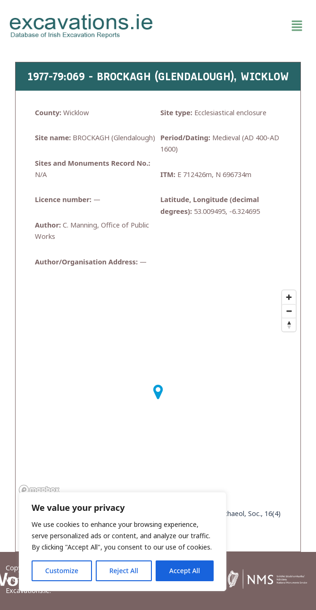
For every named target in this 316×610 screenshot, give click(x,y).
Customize (61, 570)
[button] (235, 26)
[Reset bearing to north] (289, 324)
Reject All (123, 570)
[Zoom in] (289, 297)
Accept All (184, 570)
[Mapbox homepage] (39, 489)
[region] (122, 541)
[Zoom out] (289, 311)
